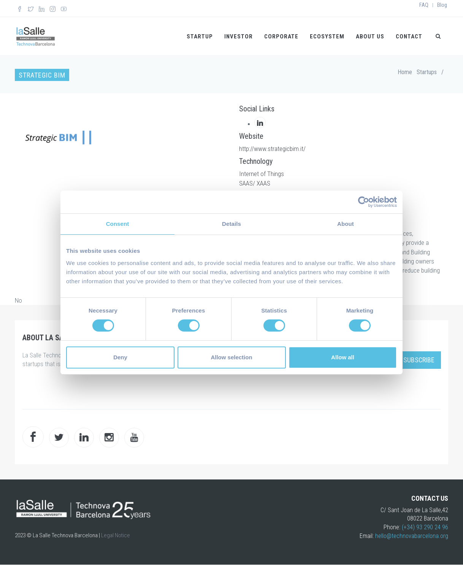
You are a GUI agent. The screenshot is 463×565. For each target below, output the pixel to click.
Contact (409, 36)
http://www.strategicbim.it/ (272, 148)
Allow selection (231, 357)
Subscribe (418, 360)
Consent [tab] (117, 224)
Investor (238, 36)
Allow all (342, 357)
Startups (427, 72)
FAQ (423, 5)
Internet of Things (261, 174)
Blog (442, 5)
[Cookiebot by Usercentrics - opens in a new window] (363, 202)
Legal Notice (115, 535)
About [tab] (345, 224)
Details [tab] (231, 224)
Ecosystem (327, 36)
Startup (200, 36)
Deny (120, 357)
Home (405, 72)
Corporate (281, 36)
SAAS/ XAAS (254, 183)
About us (370, 36)
